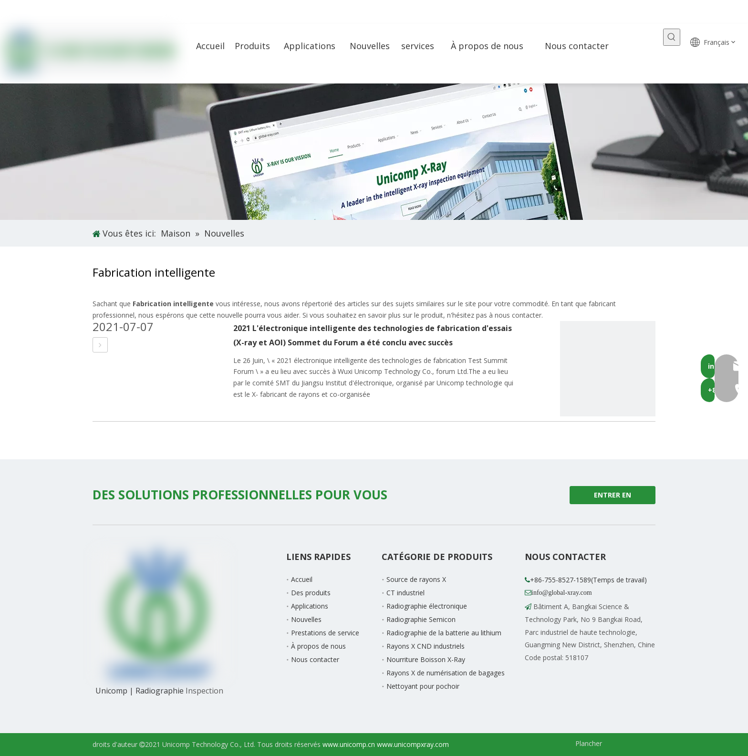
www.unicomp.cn (348, 744)
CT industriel (405, 592)
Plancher (588, 743)
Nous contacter (315, 659)
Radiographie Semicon (421, 619)
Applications (309, 606)
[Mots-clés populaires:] (671, 37)
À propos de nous (318, 646)
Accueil (301, 579)
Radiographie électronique (426, 606)
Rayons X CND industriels (425, 646)
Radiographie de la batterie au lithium (443, 632)
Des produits (311, 592)
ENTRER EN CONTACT (613, 497)
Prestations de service (325, 632)
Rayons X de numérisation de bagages (445, 672)
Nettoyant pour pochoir (422, 686)
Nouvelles (306, 619)
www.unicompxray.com (413, 744)
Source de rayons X (416, 579)
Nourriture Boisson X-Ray (425, 659)
